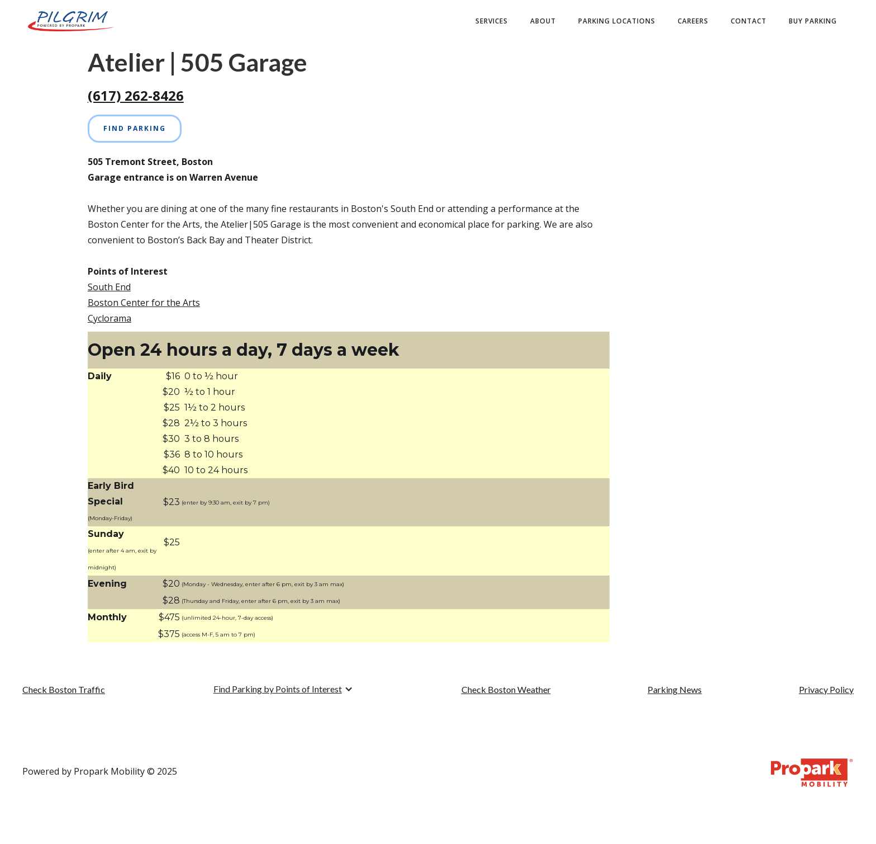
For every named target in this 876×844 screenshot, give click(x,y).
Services (491, 21)
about (543, 21)
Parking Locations (616, 21)
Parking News (675, 689)
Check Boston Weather (506, 689)
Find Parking (134, 128)
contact (748, 21)
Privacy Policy (826, 689)
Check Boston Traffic (63, 689)
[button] (283, 689)
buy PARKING (813, 21)
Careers (693, 21)
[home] (70, 21)
